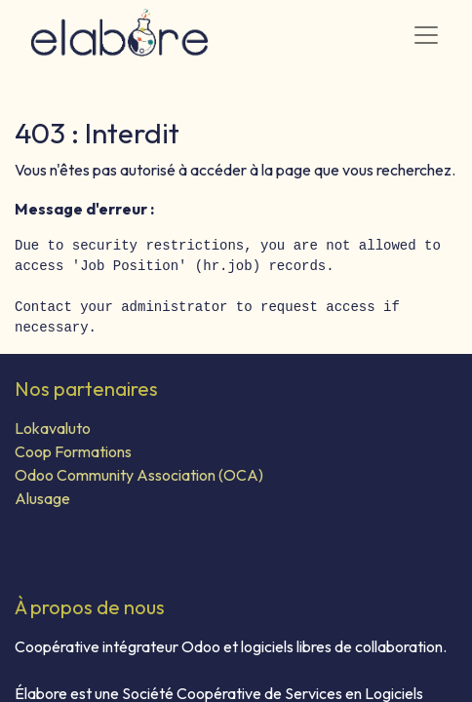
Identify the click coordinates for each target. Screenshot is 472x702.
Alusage (42, 498)
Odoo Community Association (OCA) (139, 475)
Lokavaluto (53, 428)
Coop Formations (73, 451)
